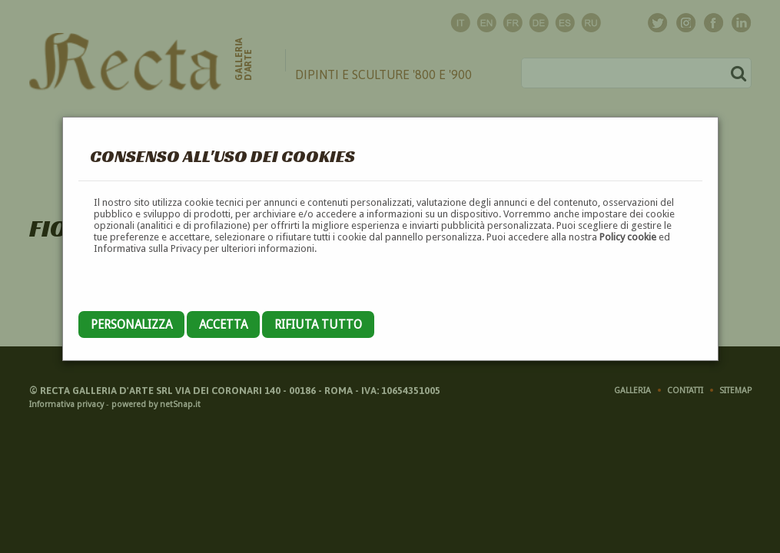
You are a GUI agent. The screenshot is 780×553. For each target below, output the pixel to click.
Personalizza (131, 324)
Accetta (223, 324)
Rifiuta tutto (318, 324)
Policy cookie (627, 237)
